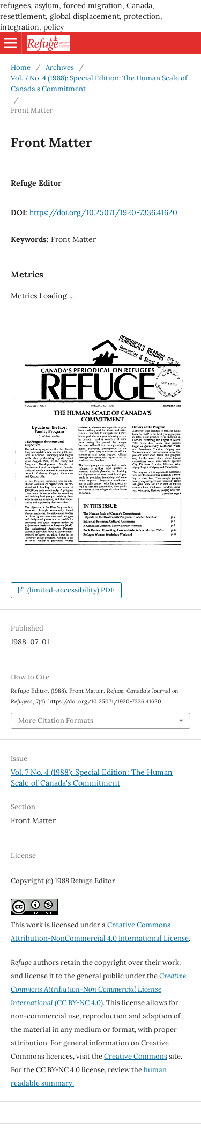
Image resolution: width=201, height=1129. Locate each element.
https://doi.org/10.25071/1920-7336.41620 (103, 212)
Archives (60, 67)
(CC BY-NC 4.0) (98, 989)
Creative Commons (135, 1056)
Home (21, 67)
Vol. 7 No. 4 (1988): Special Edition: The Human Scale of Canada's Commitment (99, 83)
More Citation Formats (55, 720)
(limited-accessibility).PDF (70, 590)
